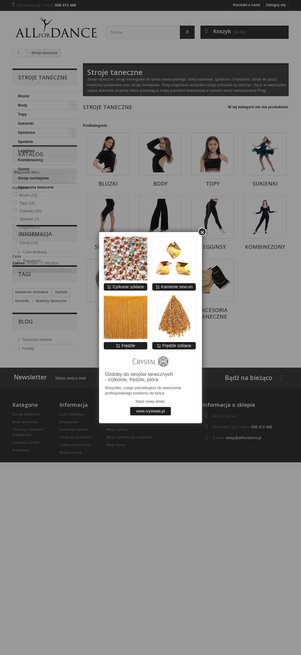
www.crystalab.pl (150, 411)
